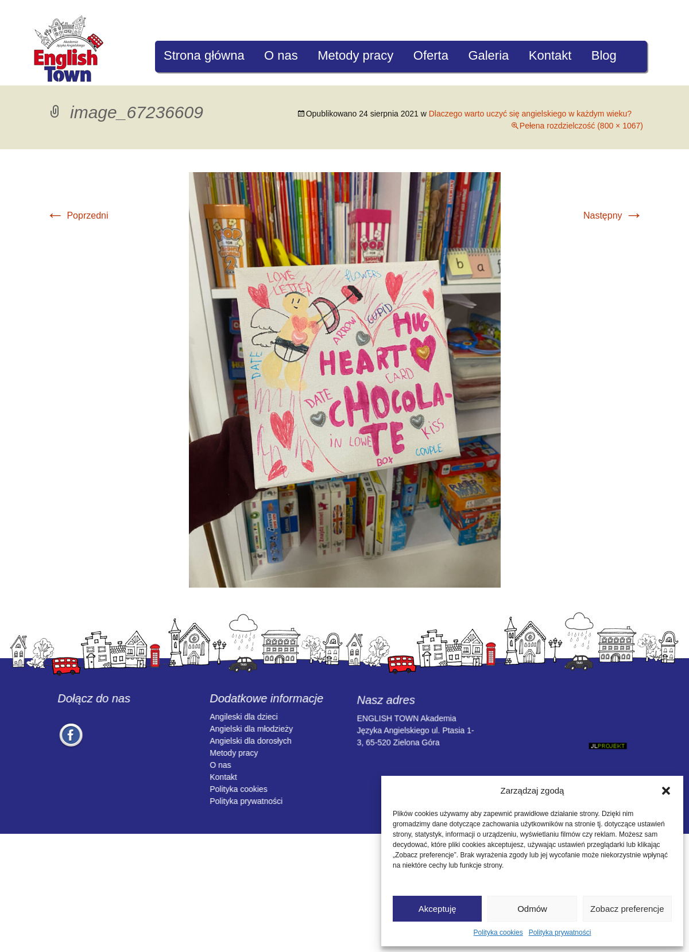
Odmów (532, 909)
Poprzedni (77, 215)
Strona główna (204, 55)
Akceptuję (437, 909)
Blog (604, 55)
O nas (281, 55)
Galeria (488, 55)
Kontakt (550, 55)
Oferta (430, 55)
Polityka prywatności (560, 932)
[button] (666, 790)
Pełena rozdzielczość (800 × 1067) (581, 125)
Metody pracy (355, 55)
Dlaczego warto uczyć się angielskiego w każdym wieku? (530, 113)
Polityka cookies (498, 932)
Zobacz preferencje (627, 909)
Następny (613, 215)
